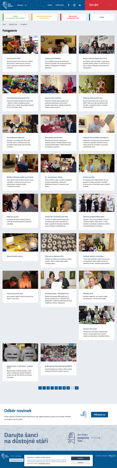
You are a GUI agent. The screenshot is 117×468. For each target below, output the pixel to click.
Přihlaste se (99, 415)
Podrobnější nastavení (44, 463)
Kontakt (20, 5)
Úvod (4, 24)
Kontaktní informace (16, 460)
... (44, 388)
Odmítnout (80, 462)
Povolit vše (80, 458)
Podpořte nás (13, 24)
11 (76, 388)
